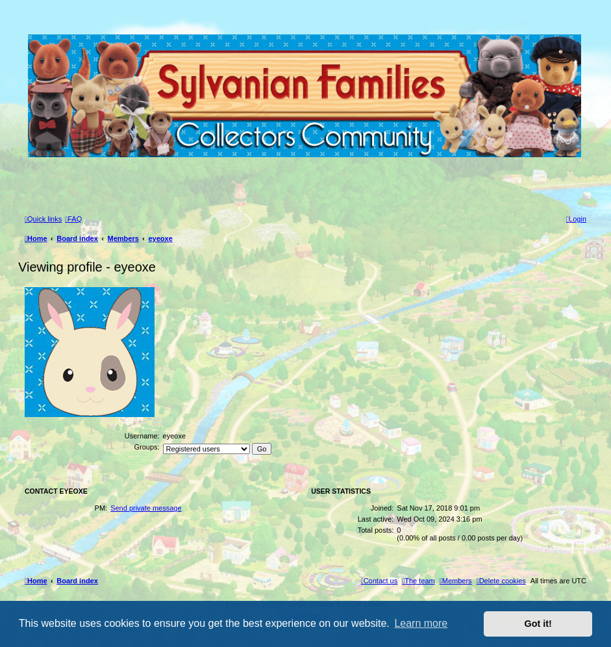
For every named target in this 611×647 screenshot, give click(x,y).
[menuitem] (73, 219)
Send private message (145, 508)
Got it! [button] (538, 623)
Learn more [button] (420, 623)
